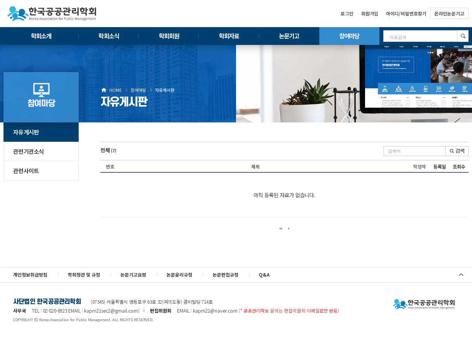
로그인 (347, 13)
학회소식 (108, 35)
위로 (461, 274)
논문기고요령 (133, 274)
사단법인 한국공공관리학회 (424, 304)
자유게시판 (164, 90)
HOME (115, 90)
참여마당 (349, 35)
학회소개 (41, 35)
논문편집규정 (225, 274)
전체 (108, 150)
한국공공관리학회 (51, 13)
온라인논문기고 (449, 13)
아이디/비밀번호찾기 (406, 13)
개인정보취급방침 (30, 274)
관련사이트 (26, 171)
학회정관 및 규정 (84, 274)
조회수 (459, 166)
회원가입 (369, 13)
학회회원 (169, 35)
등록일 (439, 166)
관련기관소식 (28, 151)
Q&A (264, 274)
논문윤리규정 (179, 274)
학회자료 (229, 35)
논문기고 (289, 35)
